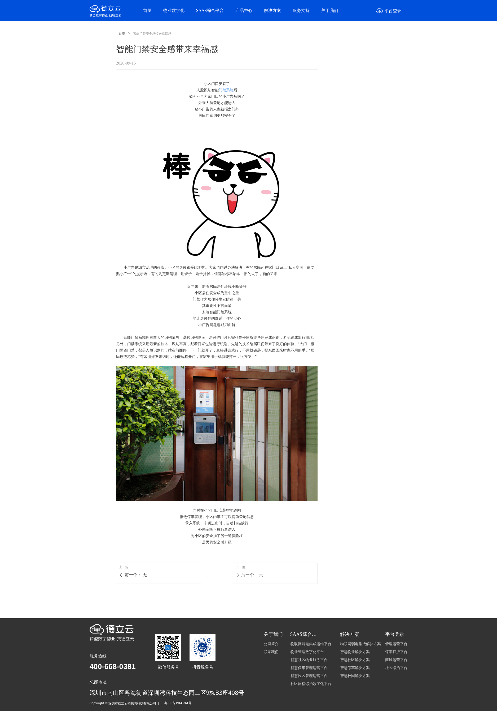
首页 (122, 34)
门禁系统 (226, 90)
